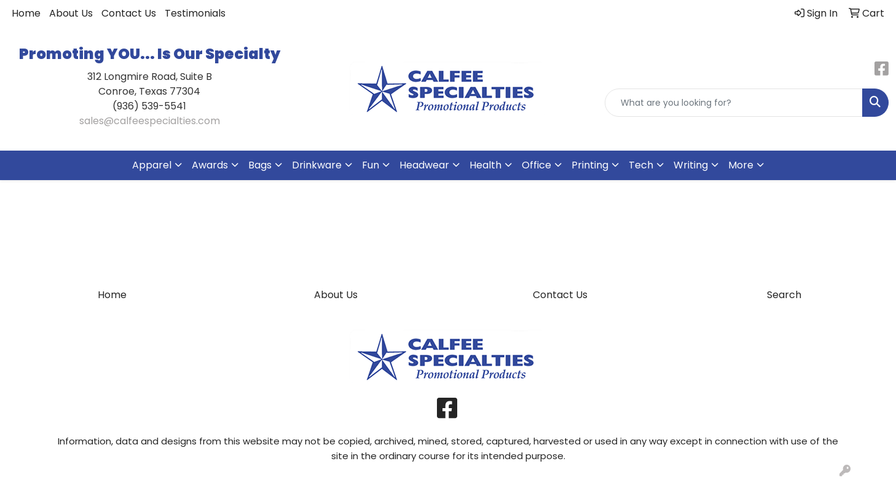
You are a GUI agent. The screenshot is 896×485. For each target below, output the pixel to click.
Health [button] (485, 165)
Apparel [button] (151, 165)
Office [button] (536, 165)
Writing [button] (691, 165)
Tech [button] (641, 165)
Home (26, 13)
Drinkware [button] (317, 165)
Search (784, 295)
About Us (71, 13)
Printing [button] (590, 165)
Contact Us (128, 13)
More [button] (740, 165)
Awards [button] (210, 165)
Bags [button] (260, 165)
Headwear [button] (424, 165)
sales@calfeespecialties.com (149, 121)
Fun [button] (370, 165)
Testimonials (195, 13)
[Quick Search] (734, 103)
